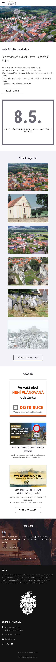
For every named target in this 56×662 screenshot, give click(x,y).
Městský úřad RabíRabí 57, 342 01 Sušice (14, 629)
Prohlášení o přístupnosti (28, 657)
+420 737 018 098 (12, 634)
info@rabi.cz (10, 639)
